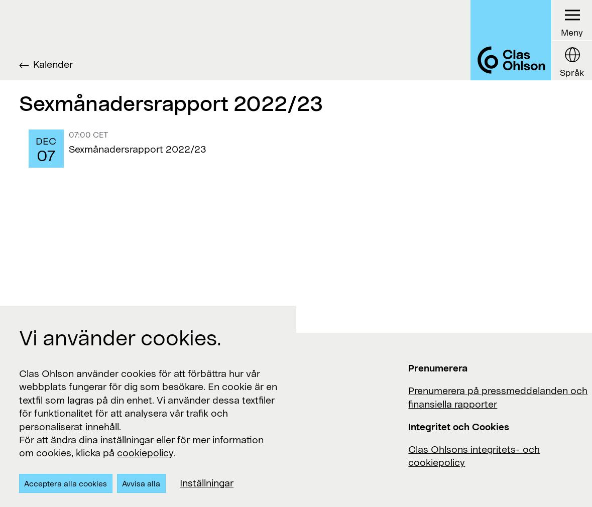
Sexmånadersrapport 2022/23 (137, 149)
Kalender (53, 64)
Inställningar (206, 482)
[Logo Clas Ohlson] (510, 40)
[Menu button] (571, 20)
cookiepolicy (145, 452)
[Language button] (571, 60)
